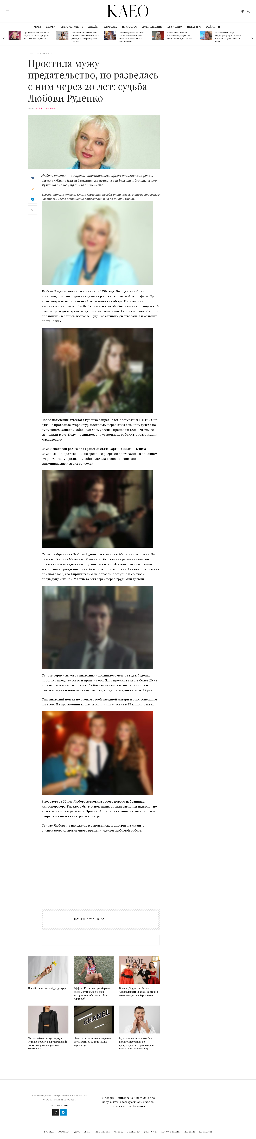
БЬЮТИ (50, 26)
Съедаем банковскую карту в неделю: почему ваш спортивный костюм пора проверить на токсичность (47, 1043)
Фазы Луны (150, 1131)
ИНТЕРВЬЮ (194, 26)
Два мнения (102, 1131)
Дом (77, 1131)
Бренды (49, 1131)
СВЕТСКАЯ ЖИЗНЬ (71, 26)
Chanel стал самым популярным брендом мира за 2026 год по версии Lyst (92, 1042)
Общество (133, 1131)
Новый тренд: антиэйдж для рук (47, 988)
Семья (87, 1131)
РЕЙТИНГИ (213, 26)
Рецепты (189, 1131)
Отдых (118, 1131)
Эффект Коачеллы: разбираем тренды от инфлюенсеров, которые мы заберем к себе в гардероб (92, 993)
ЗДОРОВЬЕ (110, 26)
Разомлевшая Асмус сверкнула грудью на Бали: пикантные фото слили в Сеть (228, 36)
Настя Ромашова (45, 108)
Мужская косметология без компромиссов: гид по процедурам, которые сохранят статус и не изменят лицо (137, 1043)
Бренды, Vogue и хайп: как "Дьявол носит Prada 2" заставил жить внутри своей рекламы (138, 992)
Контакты (205, 1131)
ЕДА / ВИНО (174, 26)
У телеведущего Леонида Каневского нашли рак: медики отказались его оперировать (131, 36)
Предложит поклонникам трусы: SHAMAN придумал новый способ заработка (36, 35)
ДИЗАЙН (93, 26)
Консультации (170, 1131)
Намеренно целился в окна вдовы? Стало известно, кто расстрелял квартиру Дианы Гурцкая (85, 36)
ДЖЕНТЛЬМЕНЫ (152, 26)
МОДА (37, 26)
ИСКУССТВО (129, 26)
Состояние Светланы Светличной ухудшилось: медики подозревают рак (179, 35)
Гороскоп (64, 1131)
